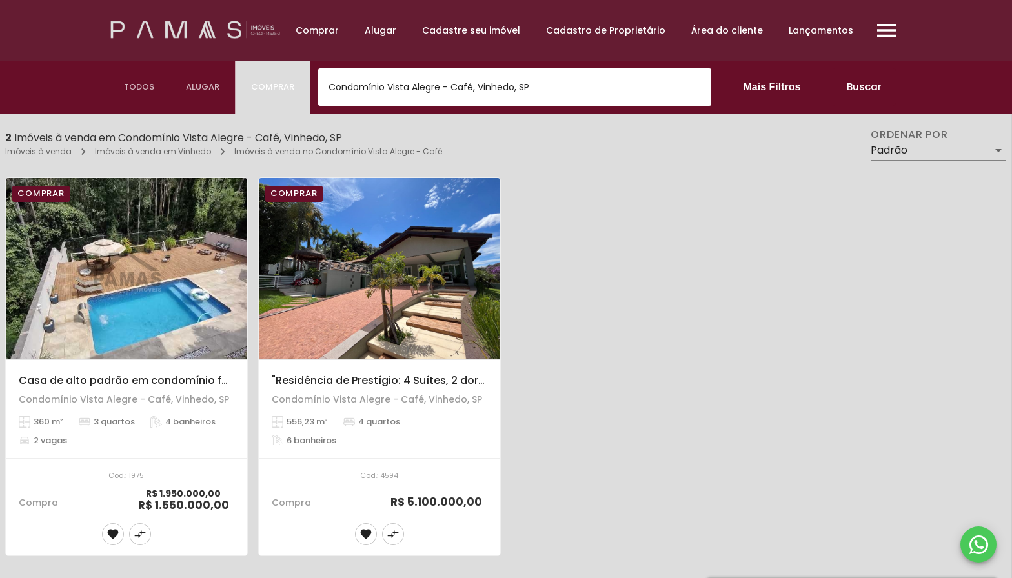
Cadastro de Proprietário (605, 30)
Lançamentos (821, 30)
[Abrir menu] (886, 30)
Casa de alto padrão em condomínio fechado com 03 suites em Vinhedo (211, 380)
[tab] (139, 87)
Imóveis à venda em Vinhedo (153, 151)
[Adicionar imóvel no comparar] (140, 534)
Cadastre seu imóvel (471, 30)
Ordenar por (909, 135)
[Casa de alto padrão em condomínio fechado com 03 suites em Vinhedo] (126, 268)
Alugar (380, 30)
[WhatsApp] (978, 544)
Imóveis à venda (38, 151)
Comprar (317, 30)
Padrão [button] (889, 150)
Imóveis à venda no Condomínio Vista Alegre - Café (338, 151)
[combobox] (514, 87)
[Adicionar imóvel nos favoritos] (113, 534)
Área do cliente (727, 30)
